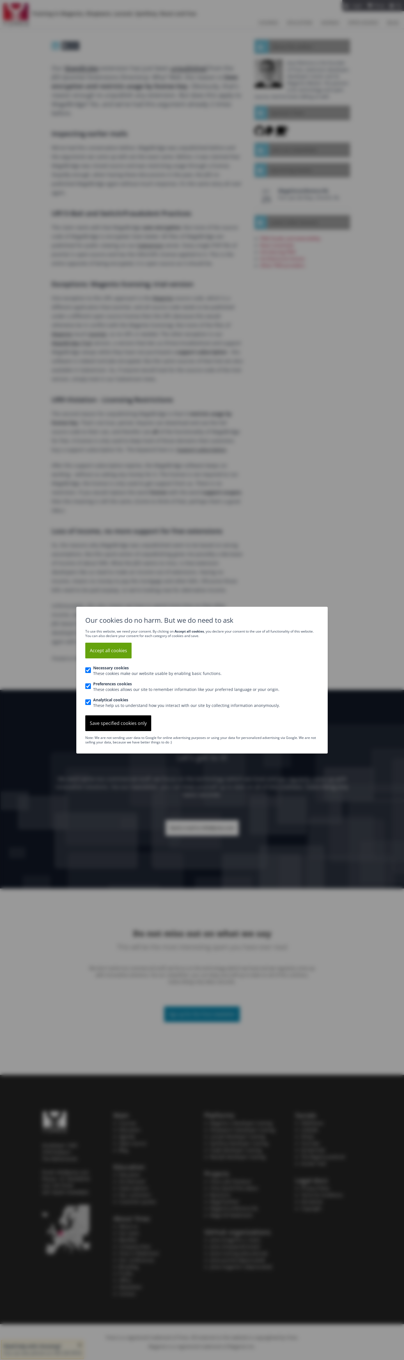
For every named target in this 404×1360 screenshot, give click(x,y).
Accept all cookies (108, 650)
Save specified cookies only (118, 723)
